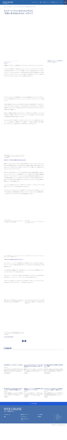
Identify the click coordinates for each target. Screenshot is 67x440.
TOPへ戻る (34, 403)
